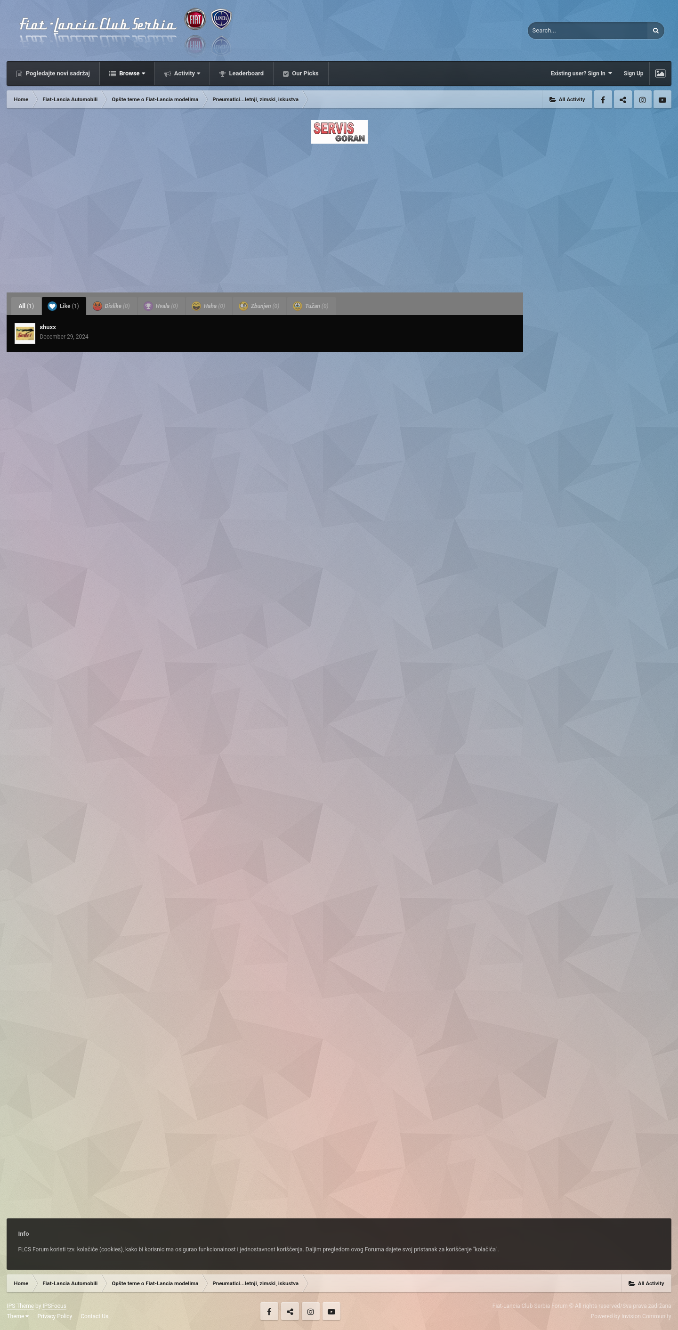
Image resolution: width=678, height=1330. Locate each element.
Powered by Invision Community (631, 1316)
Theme (18, 1316)
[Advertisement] (339, 215)
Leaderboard (245, 73)
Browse (131, 73)
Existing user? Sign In (581, 73)
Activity (187, 73)
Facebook (603, 99)
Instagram (643, 99)
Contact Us (94, 1316)
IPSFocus (54, 1306)
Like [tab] (63, 306)
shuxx (48, 327)
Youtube (662, 99)
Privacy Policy (54, 1316)
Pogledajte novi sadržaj (57, 73)
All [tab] (26, 306)
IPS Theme (20, 1306)
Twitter (623, 99)
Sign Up (634, 73)
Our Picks (305, 73)
